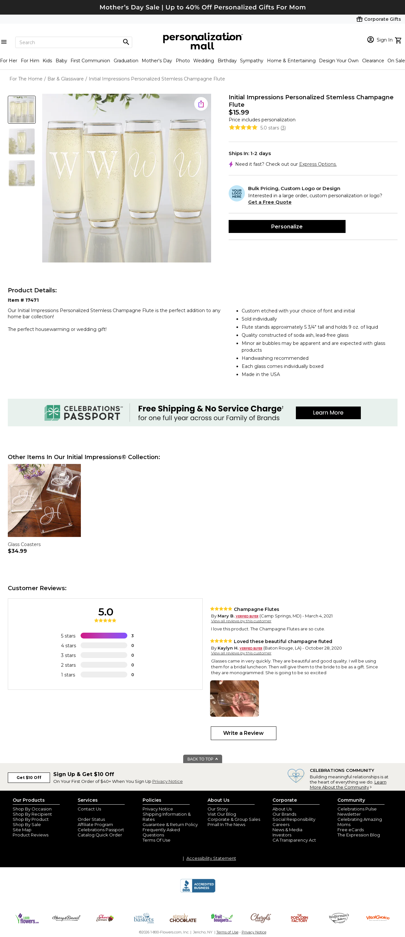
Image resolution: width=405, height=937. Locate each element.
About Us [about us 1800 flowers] (282, 808)
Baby (61, 61)
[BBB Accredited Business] (198, 891)
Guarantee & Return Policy (170, 824)
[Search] (73, 42)
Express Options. (318, 164)
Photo (183, 61)
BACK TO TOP (202, 759)
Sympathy (251, 61)
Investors (281, 834)
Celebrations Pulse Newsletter (357, 811)
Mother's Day (157, 61)
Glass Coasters (24, 544)
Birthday (227, 61)
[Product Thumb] (22, 110)
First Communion (90, 61)
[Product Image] (126, 178)
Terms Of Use (157, 840)
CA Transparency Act (294, 840)
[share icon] (201, 104)
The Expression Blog (358, 834)
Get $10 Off (29, 777)
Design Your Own (339, 61)
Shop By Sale (27, 824)
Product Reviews (30, 834)
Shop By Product (31, 819)
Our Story (218, 808)
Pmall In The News (226, 824)
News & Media (287, 829)
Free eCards (350, 829)
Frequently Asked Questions (161, 832)
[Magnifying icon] (126, 42)
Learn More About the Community (348, 784)
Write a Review (243, 733)
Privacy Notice (167, 781)
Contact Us (89, 808)
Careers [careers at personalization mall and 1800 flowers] (280, 824)
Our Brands (284, 814)
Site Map (22, 829)
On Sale (396, 61)
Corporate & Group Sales (234, 819)
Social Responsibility (293, 819)
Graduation (126, 61)
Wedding (203, 61)
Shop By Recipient (32, 814)
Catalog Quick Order (100, 834)
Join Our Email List (97, 814)
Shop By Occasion (32, 808)
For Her (8, 61)
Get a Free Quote (270, 202)
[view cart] (399, 39)
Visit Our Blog (222, 814)
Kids (47, 61)
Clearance (373, 61)
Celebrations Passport (101, 829)
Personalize (287, 227)
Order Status (91, 819)
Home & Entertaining (291, 61)
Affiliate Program (95, 824)
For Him (30, 61)
